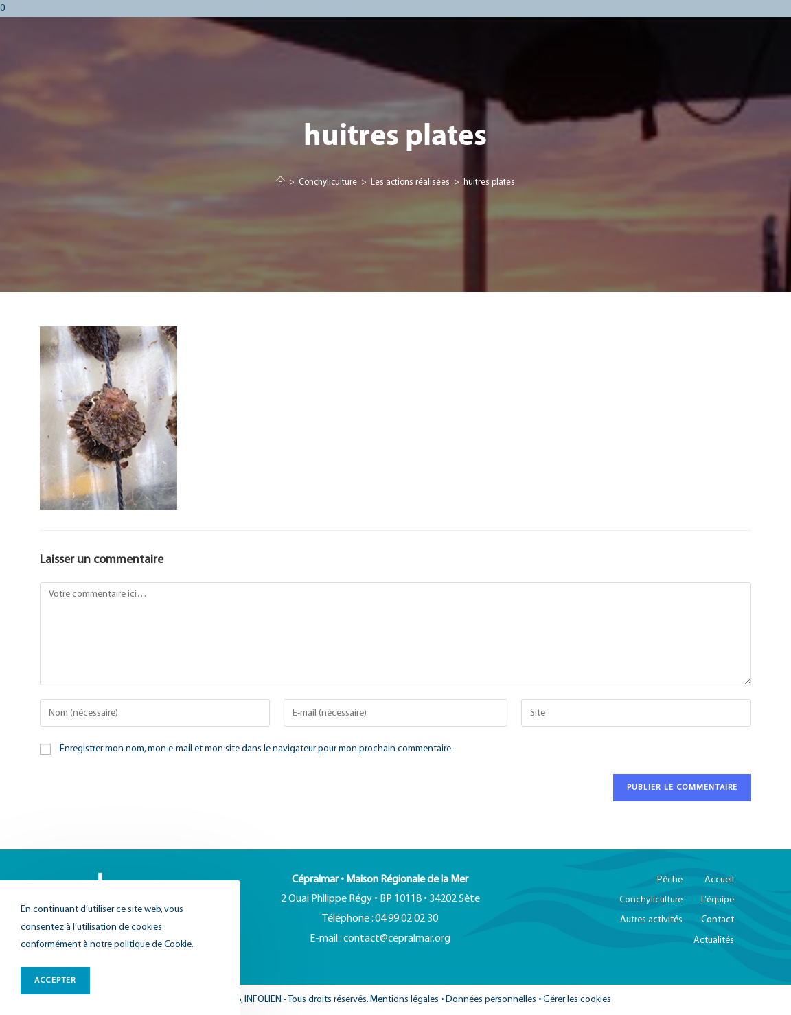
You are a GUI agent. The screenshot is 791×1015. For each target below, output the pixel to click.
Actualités (713, 940)
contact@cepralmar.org (396, 939)
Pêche (670, 880)
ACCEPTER (55, 980)
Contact (717, 919)
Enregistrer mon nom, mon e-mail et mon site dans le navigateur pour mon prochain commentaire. (256, 748)
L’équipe (717, 900)
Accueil (719, 880)
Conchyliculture (651, 900)
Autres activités (651, 919)
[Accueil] (280, 183)
